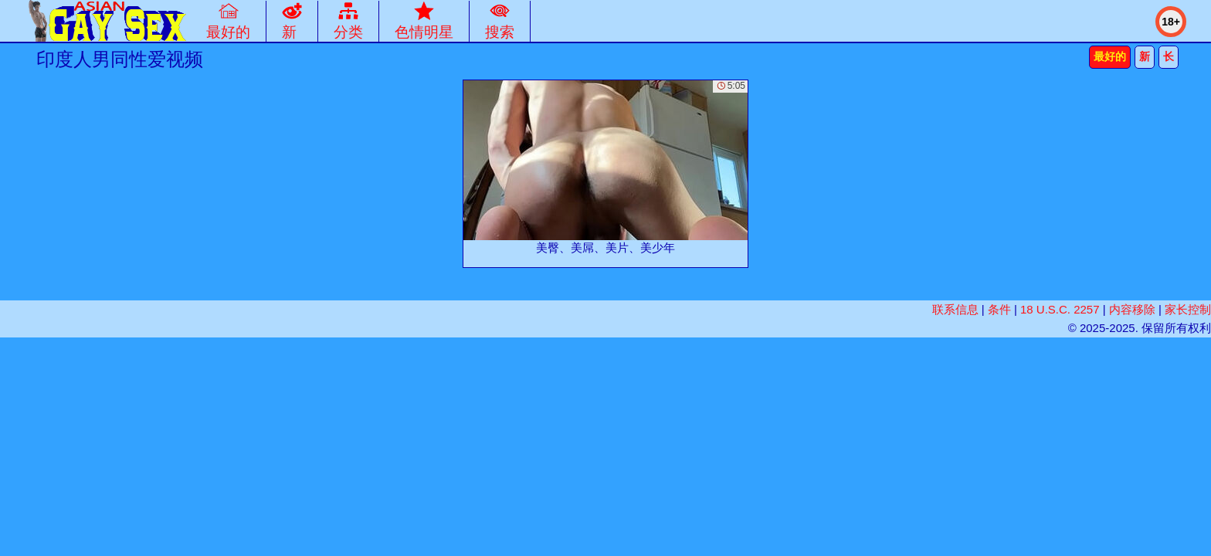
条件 (999, 309)
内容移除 (1132, 309)
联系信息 (955, 309)
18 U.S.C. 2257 (1060, 309)
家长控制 (1188, 309)
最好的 (1110, 56)
